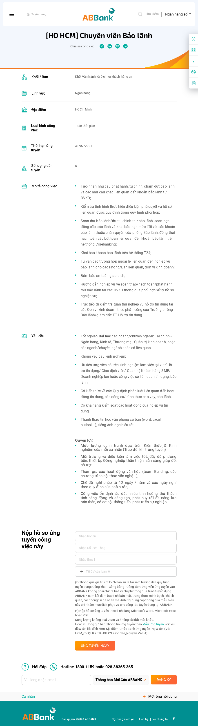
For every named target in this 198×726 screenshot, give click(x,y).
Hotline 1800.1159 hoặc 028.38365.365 (91, 667)
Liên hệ (143, 719)
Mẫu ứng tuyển (153, 624)
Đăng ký (164, 680)
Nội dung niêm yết (123, 719)
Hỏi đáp (34, 667)
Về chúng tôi (160, 719)
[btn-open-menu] (11, 14)
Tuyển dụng (38, 14)
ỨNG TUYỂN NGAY (95, 646)
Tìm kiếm (148, 14)
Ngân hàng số (176, 14)
